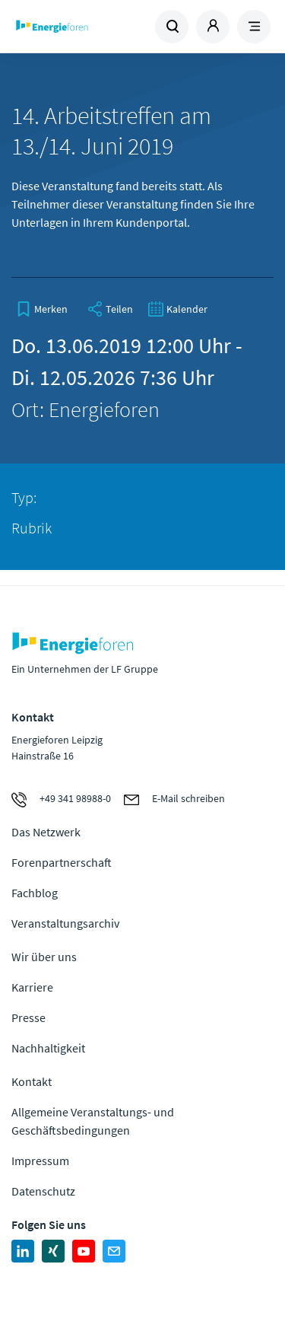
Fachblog (34, 892)
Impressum (40, 1160)
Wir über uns (44, 956)
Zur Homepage (77, 26)
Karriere (32, 987)
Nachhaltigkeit (48, 1048)
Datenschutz (43, 1191)
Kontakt (31, 1081)
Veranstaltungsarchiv (65, 923)
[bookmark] (41, 309)
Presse (28, 1017)
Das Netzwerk (46, 831)
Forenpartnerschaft (61, 862)
